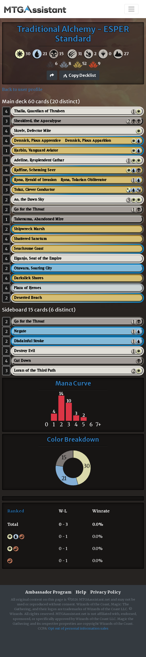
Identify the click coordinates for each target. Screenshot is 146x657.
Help (81, 592)
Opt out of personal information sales (78, 628)
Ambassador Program (48, 592)
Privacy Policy (105, 592)
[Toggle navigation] (131, 9)
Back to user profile (22, 89)
